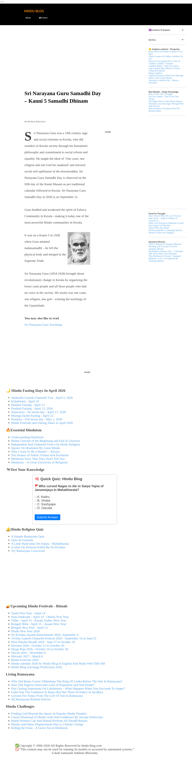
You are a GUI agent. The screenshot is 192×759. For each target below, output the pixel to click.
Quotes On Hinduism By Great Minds (35, 448)
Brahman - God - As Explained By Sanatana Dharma (163, 259)
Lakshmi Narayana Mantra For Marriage (166, 75)
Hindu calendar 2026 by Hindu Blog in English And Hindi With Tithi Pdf (58, 663)
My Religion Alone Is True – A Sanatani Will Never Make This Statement (166, 252)
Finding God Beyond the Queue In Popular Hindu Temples (49, 713)
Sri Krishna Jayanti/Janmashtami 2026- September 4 (45, 634)
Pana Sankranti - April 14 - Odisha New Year (40, 617)
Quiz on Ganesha (22, 540)
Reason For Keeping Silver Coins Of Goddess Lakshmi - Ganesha (164, 62)
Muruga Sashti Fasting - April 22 (32, 415)
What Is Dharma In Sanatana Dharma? (165, 244)
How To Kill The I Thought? (161, 94)
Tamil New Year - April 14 (28, 613)
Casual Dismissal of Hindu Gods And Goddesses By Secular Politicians (57, 717)
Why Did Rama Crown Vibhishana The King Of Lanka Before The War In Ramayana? (66, 681)
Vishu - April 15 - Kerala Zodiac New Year (38, 620)
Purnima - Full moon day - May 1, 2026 (36, 419)
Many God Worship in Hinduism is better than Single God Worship (166, 224)
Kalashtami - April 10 (25, 401)
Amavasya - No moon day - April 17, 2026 (38, 412)
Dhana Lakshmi (155, 73)
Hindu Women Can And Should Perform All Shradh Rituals (49, 720)
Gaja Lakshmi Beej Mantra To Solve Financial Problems (164, 69)
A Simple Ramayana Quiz (28, 536)
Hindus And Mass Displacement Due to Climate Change (47, 724)
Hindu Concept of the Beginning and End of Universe (45, 440)
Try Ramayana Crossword (28, 551)
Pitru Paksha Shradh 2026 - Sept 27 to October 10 (43, 642)
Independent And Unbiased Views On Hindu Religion (45, 444)
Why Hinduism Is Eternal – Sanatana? (165, 256)
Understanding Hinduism (27, 437)
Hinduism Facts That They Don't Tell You (38, 458)
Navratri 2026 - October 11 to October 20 (37, 645)
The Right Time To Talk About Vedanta (165, 101)
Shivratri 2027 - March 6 (27, 656)
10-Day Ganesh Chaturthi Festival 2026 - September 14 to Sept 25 (53, 638)
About (26, 17)
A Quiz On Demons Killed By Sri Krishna (38, 547)
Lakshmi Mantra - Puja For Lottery (164, 66)
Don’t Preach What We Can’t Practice (165, 216)
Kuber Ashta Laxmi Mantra (160, 78)
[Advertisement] (75, 47)
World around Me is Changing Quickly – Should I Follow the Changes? (166, 231)
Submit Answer (47, 517)
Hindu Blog (34, 11)
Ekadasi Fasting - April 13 (28, 405)
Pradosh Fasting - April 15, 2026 (32, 408)
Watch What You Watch (159, 228)
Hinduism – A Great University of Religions (39, 462)
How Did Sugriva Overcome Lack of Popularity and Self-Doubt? (53, 685)
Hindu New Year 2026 (25, 631)
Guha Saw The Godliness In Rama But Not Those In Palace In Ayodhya (57, 692)
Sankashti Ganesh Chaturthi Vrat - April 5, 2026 (42, 397)
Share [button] (108, 132)
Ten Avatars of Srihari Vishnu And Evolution (40, 455)
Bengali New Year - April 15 (29, 627)
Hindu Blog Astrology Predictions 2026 (36, 667)
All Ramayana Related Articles (31, 699)
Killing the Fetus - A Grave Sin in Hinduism (39, 728)
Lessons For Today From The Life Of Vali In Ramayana (47, 695)
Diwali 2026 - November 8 (28, 652)
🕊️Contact (41, 17)
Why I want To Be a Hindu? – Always (35, 451)
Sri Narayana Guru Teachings (43, 324)
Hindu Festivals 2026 (25, 660)
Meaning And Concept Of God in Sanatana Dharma (163, 247)
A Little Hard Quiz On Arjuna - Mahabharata (40, 543)
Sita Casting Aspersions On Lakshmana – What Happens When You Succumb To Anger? (68, 688)
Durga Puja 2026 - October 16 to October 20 (39, 649)
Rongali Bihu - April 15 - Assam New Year (38, 624)
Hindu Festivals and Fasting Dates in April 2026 (42, 423)
